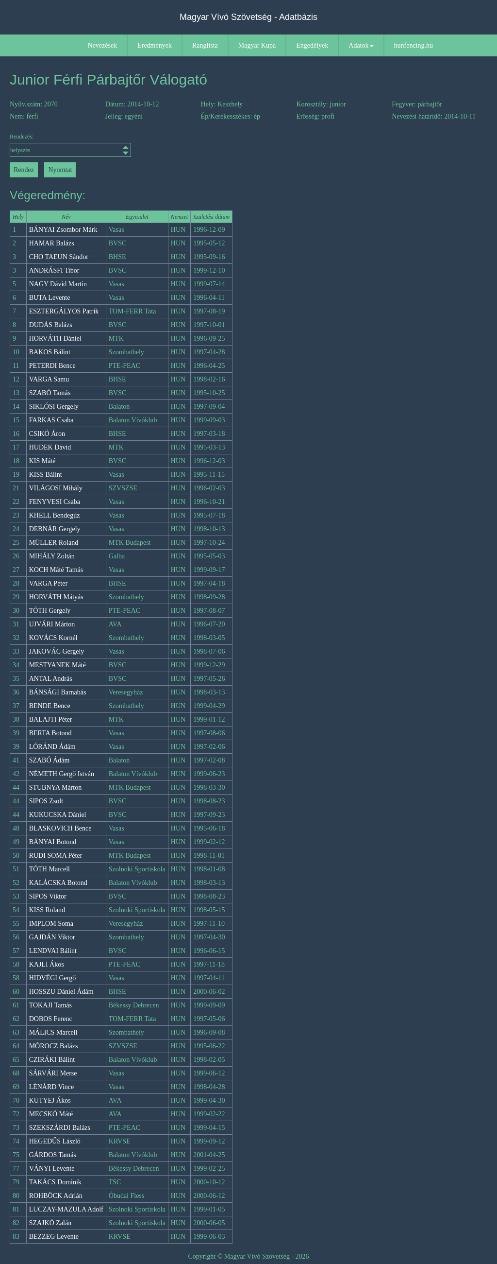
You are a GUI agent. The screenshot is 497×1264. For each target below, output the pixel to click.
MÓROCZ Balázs (53, 1046)
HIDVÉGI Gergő (52, 978)
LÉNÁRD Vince (51, 1087)
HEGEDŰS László (55, 1141)
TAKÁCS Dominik (55, 1182)
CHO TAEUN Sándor (58, 256)
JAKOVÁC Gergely (56, 651)
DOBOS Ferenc (50, 1018)
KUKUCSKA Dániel (57, 814)
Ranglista (205, 45)
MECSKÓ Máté (51, 1114)
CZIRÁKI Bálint (52, 1059)
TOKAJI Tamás (50, 1005)
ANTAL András (50, 678)
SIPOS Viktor (47, 896)
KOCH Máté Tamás (56, 569)
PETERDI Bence (52, 365)
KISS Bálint (45, 474)
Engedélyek (312, 45)
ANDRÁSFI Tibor (54, 270)
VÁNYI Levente (52, 1168)
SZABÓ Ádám (49, 760)
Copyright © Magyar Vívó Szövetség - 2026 (248, 1256)
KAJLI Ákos (46, 964)
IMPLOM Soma (51, 923)
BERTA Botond (50, 733)
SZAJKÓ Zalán (50, 1223)
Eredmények (154, 45)
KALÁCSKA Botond (58, 882)
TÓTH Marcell (49, 869)
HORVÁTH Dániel (55, 338)
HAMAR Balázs (51, 243)
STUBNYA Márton (55, 787)
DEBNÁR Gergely (55, 529)
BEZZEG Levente (54, 1236)
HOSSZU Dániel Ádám (61, 991)
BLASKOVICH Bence (60, 828)
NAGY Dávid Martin (58, 284)
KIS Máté (42, 461)
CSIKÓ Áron (47, 433)
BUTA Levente (49, 297)
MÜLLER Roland (54, 542)
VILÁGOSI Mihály (56, 488)
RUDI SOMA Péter (56, 855)
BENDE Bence (49, 706)
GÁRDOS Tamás (52, 1155)
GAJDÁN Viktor (52, 937)
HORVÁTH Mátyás (56, 597)
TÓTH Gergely (50, 610)
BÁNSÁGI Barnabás (57, 692)
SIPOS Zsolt (46, 801)
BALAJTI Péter (50, 719)
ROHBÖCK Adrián (56, 1195)
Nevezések (102, 45)
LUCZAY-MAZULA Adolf (66, 1209)
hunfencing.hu (413, 45)
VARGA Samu (49, 379)
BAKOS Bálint (49, 352)
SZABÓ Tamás (49, 393)
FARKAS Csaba (51, 420)
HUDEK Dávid (50, 447)
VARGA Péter (48, 583)
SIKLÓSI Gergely (54, 406)
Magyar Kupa (257, 45)
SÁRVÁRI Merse (53, 1073)
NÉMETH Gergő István (61, 774)
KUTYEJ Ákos (50, 1100)
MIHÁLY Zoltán (52, 556)
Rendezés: (69, 145)
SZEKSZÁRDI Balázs (59, 1127)
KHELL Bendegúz (54, 515)
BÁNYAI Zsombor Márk (63, 229)
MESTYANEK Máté (57, 665)
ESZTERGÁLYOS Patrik (64, 311)
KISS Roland (47, 910)
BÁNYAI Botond (53, 842)
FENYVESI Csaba (54, 501)
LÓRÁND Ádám (52, 746)
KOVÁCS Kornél (53, 637)
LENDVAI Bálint (53, 950)
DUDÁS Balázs (50, 325)
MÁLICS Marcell (53, 1032)
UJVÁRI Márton (52, 624)
